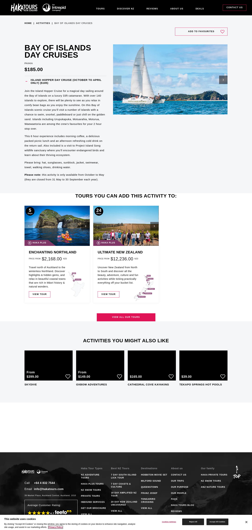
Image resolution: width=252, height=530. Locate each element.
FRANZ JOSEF (149, 493)
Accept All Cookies (217, 522)
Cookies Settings (169, 522)
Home (28, 23)
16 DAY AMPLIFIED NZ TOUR (124, 494)
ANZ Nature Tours (213, 487)
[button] (65, 81)
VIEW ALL (86, 514)
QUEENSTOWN (149, 487)
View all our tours (126, 317)
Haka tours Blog (182, 505)
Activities (43, 23)
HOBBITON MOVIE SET (154, 475)
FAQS (174, 499)
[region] (126, 522)
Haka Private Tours (214, 475)
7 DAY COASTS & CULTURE (121, 485)
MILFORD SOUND (151, 481)
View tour (40, 294)
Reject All (193, 522)
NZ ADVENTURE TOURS (90, 476)
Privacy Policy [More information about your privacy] (55, 527)
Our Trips (177, 481)
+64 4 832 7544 (44, 482)
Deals (200, 9)
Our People (179, 493)
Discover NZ (125, 9)
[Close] (246, 522)
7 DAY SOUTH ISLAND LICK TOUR (123, 476)
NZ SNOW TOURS (91, 490)
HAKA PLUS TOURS (92, 484)
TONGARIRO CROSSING (148, 500)
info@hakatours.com (49, 489)
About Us (176, 9)
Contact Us (234, 8)
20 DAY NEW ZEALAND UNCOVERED (124, 503)
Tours (100, 9)
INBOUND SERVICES (93, 502)
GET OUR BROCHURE (93, 508)
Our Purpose (179, 487)
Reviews (152, 9)
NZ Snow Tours (211, 481)
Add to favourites (206, 32)
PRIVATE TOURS (90, 496)
